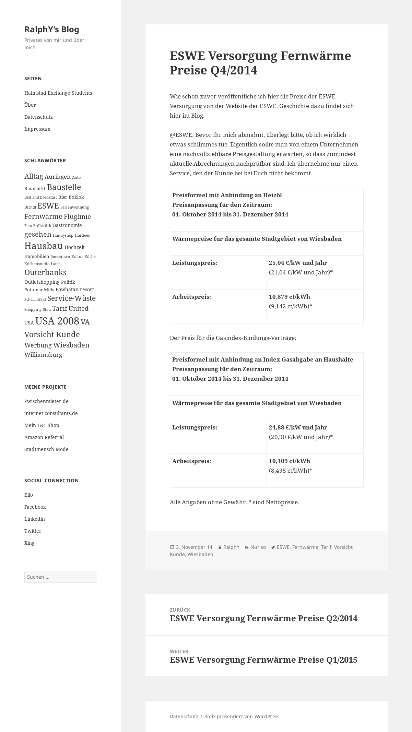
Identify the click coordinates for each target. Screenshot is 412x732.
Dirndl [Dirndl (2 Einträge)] (30, 207)
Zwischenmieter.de (46, 401)
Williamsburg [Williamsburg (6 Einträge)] (43, 354)
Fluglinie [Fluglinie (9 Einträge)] (77, 216)
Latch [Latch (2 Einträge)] (56, 263)
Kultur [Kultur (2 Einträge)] (77, 256)
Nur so (258, 547)
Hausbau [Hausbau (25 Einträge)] (43, 245)
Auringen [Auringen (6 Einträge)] (58, 176)
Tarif (326, 547)
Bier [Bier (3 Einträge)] (62, 197)
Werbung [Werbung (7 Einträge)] (38, 345)
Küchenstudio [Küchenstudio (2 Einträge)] (36, 263)
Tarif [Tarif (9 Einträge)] (59, 308)
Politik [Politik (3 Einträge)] (68, 282)
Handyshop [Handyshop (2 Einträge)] (63, 235)
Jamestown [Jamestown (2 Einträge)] (60, 256)
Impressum (37, 129)
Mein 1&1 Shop (41, 425)
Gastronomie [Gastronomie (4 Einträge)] (67, 225)
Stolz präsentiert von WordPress (241, 716)
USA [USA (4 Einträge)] (29, 322)
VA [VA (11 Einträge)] (85, 322)
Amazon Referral (44, 437)
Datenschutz (38, 117)
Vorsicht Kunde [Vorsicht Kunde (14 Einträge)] (52, 334)
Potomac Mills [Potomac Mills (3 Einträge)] (39, 289)
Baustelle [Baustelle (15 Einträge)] (64, 187)
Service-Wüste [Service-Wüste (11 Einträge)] (71, 298)
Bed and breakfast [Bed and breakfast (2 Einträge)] (40, 197)
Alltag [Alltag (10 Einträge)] (33, 176)
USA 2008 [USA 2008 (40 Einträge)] (57, 321)
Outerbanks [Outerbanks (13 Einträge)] (45, 272)
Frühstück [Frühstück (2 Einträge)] (42, 225)
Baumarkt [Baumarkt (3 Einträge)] (35, 188)
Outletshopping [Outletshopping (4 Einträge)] (42, 282)
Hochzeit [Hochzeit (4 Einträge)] (74, 247)
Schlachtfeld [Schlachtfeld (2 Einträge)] (35, 299)
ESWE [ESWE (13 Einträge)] (48, 206)
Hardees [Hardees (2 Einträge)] (82, 235)
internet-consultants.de (51, 413)
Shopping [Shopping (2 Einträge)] (33, 309)
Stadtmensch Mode (46, 449)
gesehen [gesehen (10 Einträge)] (37, 234)
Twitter (33, 531)
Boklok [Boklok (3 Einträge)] (76, 197)
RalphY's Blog (51, 29)
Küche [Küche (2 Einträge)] (90, 256)
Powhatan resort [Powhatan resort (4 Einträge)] (75, 289)
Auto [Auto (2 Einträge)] (76, 177)
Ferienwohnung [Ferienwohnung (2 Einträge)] (74, 207)
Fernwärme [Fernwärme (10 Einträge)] (43, 216)
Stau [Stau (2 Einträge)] (47, 309)
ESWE (283, 547)
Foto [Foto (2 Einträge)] (28, 225)
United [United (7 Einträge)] (79, 308)
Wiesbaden (200, 554)
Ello (28, 495)
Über (30, 105)
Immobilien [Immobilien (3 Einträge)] (36, 256)
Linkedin (34, 519)
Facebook (35, 507)
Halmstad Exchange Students (58, 93)
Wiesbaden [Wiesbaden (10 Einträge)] (71, 345)
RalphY (231, 547)
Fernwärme (305, 547)
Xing (29, 543)
